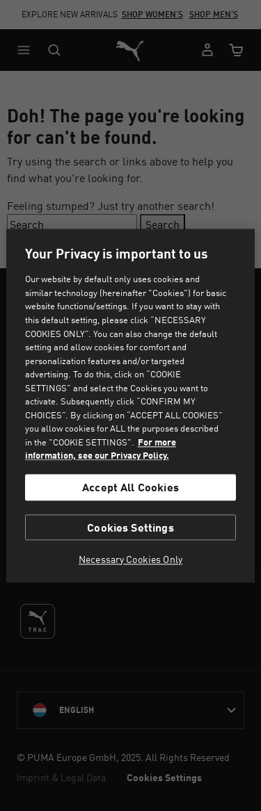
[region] (130, 405)
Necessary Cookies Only (130, 559)
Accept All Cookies (130, 487)
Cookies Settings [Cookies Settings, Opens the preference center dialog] (130, 527)
